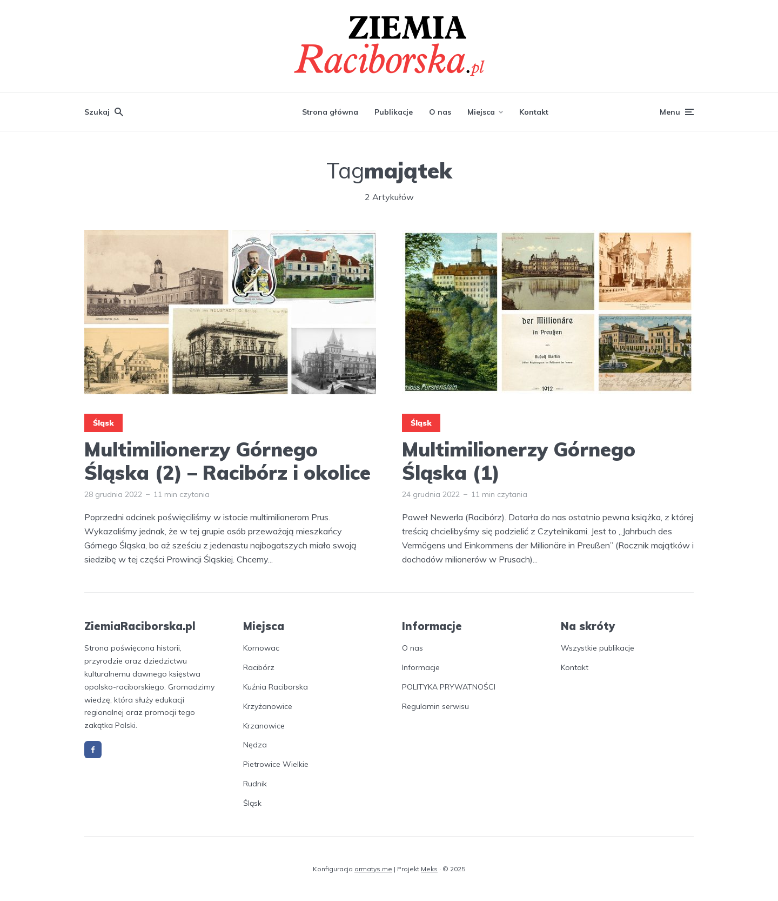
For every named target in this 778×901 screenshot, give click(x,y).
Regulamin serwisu (435, 706)
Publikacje (393, 112)
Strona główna (330, 112)
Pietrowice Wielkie (275, 764)
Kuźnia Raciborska (275, 687)
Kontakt (533, 112)
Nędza (255, 745)
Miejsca (481, 112)
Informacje (421, 667)
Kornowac (261, 648)
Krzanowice (264, 726)
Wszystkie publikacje (597, 648)
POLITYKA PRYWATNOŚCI (448, 687)
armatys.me (373, 869)
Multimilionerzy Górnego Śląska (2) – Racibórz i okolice (227, 461)
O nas (440, 112)
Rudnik (255, 784)
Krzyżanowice (267, 706)
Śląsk (103, 423)
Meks (429, 869)
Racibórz (258, 667)
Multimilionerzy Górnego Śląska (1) (518, 461)
